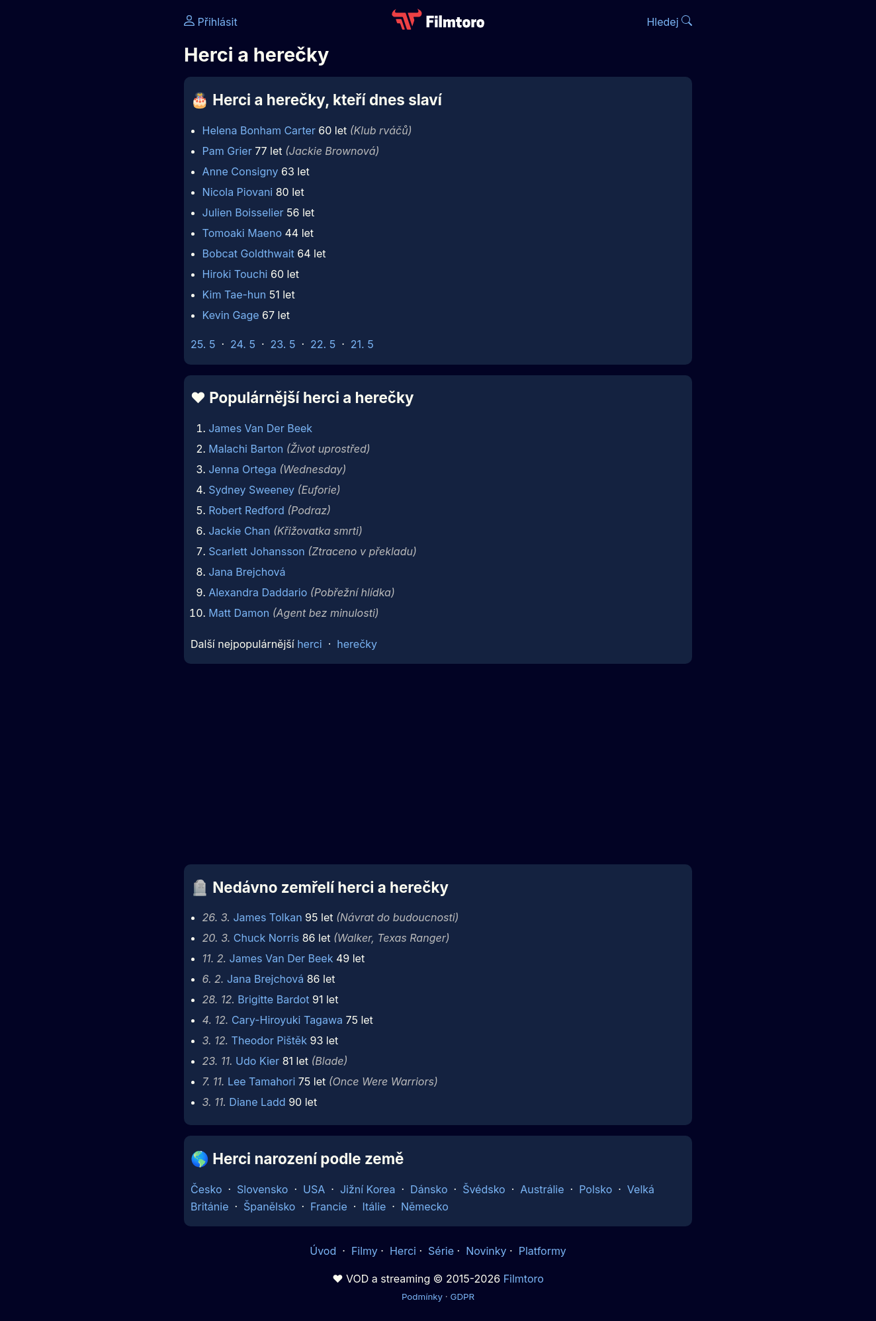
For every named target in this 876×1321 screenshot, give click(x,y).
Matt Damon (238, 612)
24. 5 (242, 344)
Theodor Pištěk (269, 1040)
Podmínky (422, 1296)
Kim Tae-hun (234, 294)
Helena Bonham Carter (259, 130)
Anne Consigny (240, 171)
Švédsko (483, 1189)
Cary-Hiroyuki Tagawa (287, 1019)
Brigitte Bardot (273, 999)
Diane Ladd (257, 1102)
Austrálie (542, 1189)
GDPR (462, 1296)
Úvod (324, 1250)
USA (314, 1189)
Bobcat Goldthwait (248, 253)
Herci (403, 1250)
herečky (357, 644)
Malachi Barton (245, 448)
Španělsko (269, 1206)
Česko (206, 1189)
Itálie (374, 1206)
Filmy (364, 1250)
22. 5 (322, 344)
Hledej (669, 21)
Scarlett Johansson (256, 551)
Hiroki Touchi (235, 274)
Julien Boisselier (243, 212)
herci (309, 644)
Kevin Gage (230, 315)
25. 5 (203, 344)
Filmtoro (524, 1278)
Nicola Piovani (237, 192)
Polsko (595, 1189)
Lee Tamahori (261, 1081)
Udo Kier (257, 1061)
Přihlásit (211, 21)
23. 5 (283, 344)
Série (441, 1250)
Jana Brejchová (246, 571)
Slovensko (262, 1189)
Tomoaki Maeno (242, 233)
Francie (328, 1206)
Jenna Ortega (242, 469)
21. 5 (362, 344)
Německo (425, 1206)
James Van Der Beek (260, 428)
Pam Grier (227, 151)
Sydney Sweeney (251, 489)
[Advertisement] (88, 203)
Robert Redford (246, 510)
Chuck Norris (266, 937)
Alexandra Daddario (257, 592)
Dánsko (428, 1189)
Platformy (542, 1250)
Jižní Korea (368, 1189)
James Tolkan (267, 917)
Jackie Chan (239, 530)
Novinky (486, 1250)
